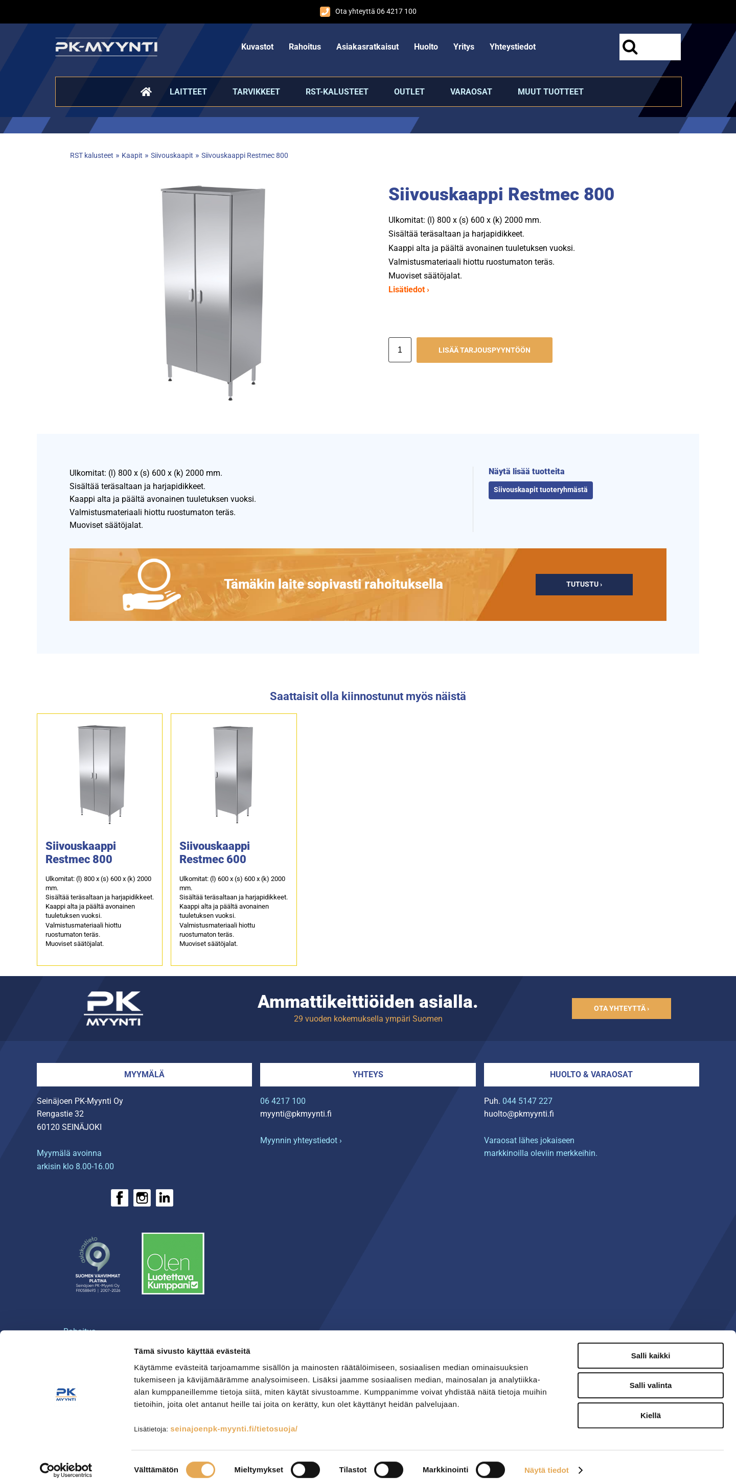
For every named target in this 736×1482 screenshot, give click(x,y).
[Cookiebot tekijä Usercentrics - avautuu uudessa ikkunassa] (66, 1462)
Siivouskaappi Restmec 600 (214, 853)
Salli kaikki (651, 1346)
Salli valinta (651, 1377)
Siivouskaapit (172, 155)
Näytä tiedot (546, 1461)
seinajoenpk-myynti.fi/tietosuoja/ (233, 1420)
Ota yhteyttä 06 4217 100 (368, 12)
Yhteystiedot (513, 47)
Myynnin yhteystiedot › (301, 1140)
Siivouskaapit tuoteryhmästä (541, 489)
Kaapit (132, 155)
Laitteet (188, 92)
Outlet (409, 92)
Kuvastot (257, 47)
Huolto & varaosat (591, 1074)
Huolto (426, 47)
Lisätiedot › (408, 289)
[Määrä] (399, 349)
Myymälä (144, 1074)
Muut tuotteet (551, 92)
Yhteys (368, 1074)
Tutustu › (584, 584)
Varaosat (471, 92)
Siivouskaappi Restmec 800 (244, 155)
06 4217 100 (283, 1101)
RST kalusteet (91, 155)
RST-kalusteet (337, 92)
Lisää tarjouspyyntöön (485, 350)
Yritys (463, 47)
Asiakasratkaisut (367, 47)
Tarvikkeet (256, 92)
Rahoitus (305, 47)
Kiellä (650, 1406)
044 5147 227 (527, 1101)
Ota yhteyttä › (621, 1008)
